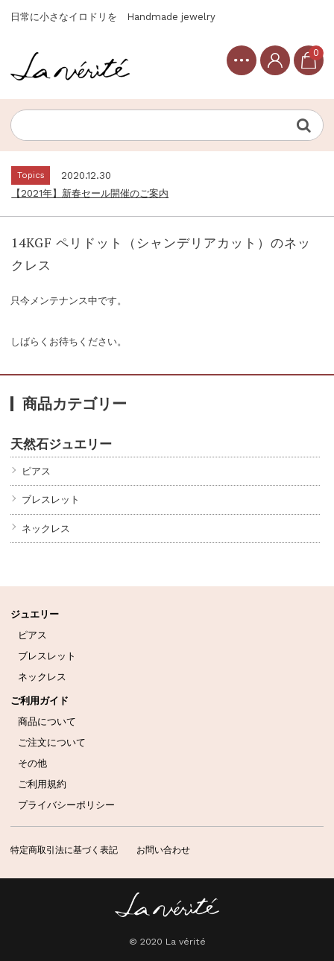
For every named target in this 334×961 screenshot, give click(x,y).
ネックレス (46, 528)
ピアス (36, 471)
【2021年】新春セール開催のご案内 (89, 193)
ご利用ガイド (39, 700)
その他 (32, 763)
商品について (47, 721)
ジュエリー (34, 614)
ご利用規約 (42, 784)
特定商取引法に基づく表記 (64, 850)
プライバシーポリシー (66, 805)
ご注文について (52, 742)
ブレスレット (51, 499)
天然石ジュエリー (61, 443)
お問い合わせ (163, 850)
